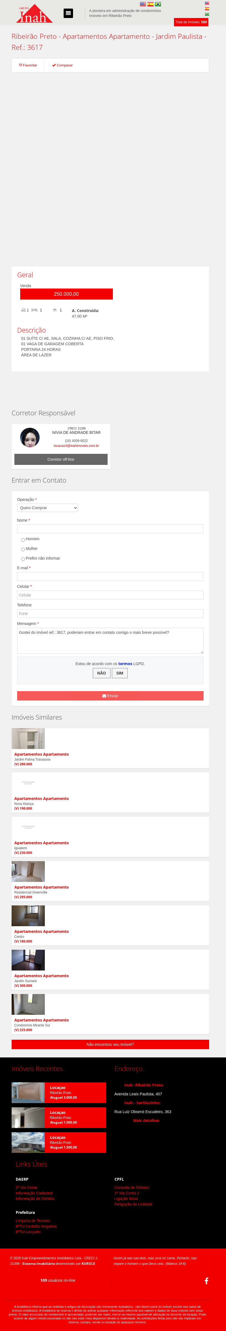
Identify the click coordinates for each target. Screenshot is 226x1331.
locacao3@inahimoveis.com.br (76, 446)
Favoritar (28, 65)
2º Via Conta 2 (127, 1193)
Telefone (24, 605)
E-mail (24, 568)
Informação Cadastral (34, 1193)
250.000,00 (66, 294)
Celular (24, 586)
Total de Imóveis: (191, 22)
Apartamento (129, 36)
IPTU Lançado (28, 1232)
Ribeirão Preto (34, 36)
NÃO (101, 673)
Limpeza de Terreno (33, 1221)
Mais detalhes (146, 1120)
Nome (23, 520)
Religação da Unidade (134, 1204)
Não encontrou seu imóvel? (110, 1044)
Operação (27, 499)
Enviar (110, 696)
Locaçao (58, 1087)
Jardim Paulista (179, 36)
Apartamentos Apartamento (41, 754)
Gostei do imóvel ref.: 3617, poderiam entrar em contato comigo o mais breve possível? (110, 641)
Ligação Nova (126, 1198)
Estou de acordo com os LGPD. (110, 663)
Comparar (62, 65)
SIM (119, 673)
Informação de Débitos (35, 1198)
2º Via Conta (26, 1187)
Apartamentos (85, 36)
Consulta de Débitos (132, 1187)
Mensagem (28, 623)
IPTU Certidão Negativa (36, 1226)
